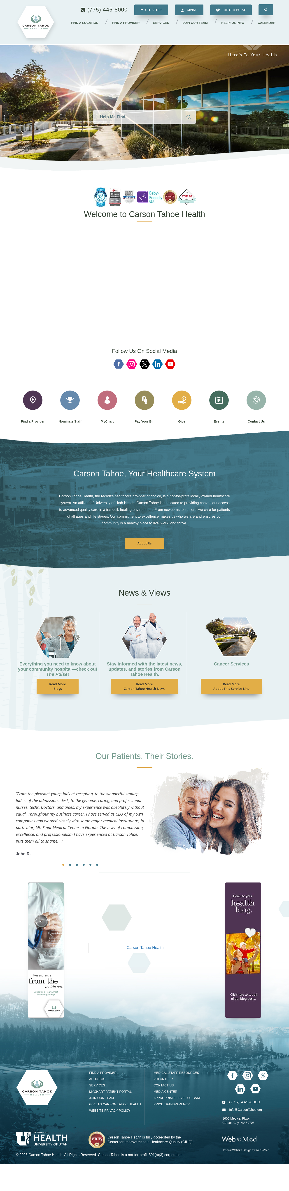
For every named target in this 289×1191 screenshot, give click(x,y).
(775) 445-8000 (107, 10)
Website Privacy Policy (109, 1110)
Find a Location (87, 23)
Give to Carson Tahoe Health (115, 1104)
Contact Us (164, 1085)
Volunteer (163, 1079)
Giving (189, 10)
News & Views (144, 592)
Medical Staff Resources (176, 1072)
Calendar (267, 23)
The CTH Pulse (231, 10)
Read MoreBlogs (57, 686)
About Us (145, 543)
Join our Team (196, 23)
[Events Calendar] (46, 949)
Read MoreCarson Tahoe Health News (144, 686)
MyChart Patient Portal (110, 1091)
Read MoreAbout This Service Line (231, 686)
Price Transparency (172, 1104)
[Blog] (243, 949)
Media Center (165, 1091)
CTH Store (151, 10)
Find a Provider (128, 23)
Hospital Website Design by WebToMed (245, 1150)
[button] (266, 10)
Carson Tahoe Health (144, 947)
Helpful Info (233, 23)
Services (163, 23)
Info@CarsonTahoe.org (245, 1109)
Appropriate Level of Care (177, 1098)
